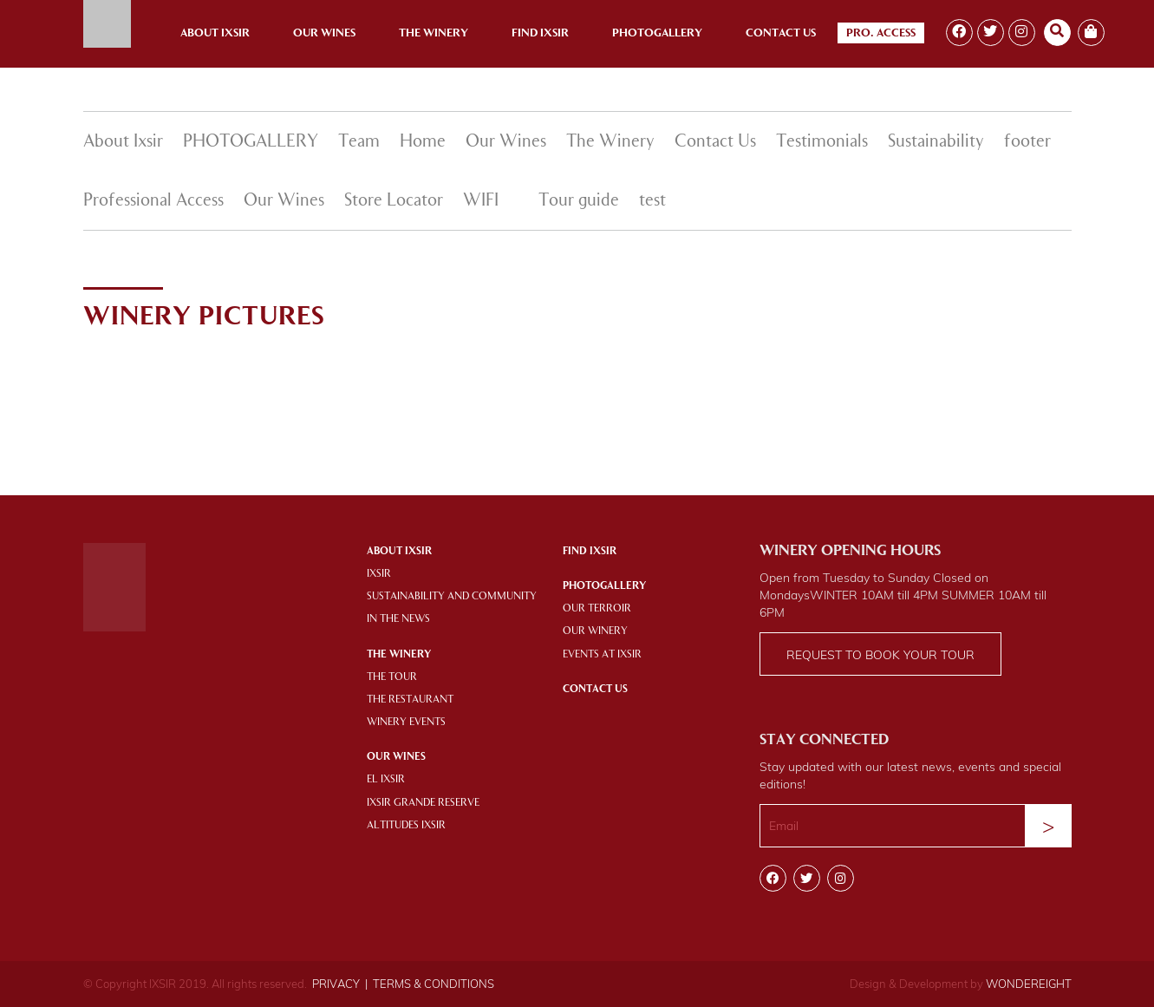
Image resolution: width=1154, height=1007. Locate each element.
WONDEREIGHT (1029, 984)
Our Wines (324, 33)
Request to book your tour (880, 655)
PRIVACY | (340, 984)
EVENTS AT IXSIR (602, 655)
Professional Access (153, 201)
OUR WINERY (595, 631)
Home (423, 142)
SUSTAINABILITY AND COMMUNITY (452, 597)
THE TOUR (392, 677)
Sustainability (936, 142)
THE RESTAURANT (410, 700)
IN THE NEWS (398, 619)
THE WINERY (399, 655)
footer (1027, 142)
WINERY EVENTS (406, 722)
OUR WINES (396, 757)
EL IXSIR (386, 780)
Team (359, 142)
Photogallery (657, 33)
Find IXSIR (589, 551)
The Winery (433, 33)
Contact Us (781, 33)
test (652, 201)
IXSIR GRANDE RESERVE (423, 803)
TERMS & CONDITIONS (433, 984)
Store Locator (393, 201)
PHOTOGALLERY (250, 142)
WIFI (481, 201)
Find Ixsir (540, 33)
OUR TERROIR (597, 609)
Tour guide (578, 201)
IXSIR (379, 574)
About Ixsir (215, 33)
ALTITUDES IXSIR (406, 826)
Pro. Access (881, 33)
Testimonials (822, 142)
